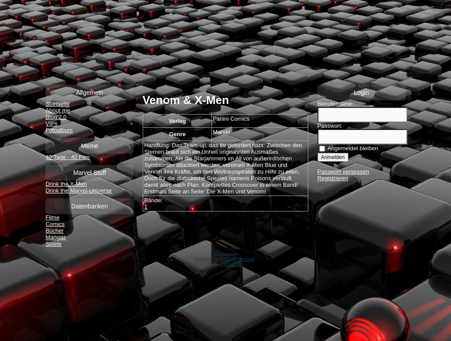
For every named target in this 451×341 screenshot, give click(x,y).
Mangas (55, 237)
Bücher (54, 230)
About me (57, 110)
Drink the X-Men (66, 184)
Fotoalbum (58, 130)
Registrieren (333, 178)
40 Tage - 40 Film (67, 157)
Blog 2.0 (56, 117)
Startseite (57, 103)
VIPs (51, 123)
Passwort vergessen (343, 171)
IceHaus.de (232, 264)
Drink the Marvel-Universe (78, 190)
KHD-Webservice (238, 259)
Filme (52, 217)
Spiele (53, 244)
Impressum (225, 254)
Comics (54, 224)
